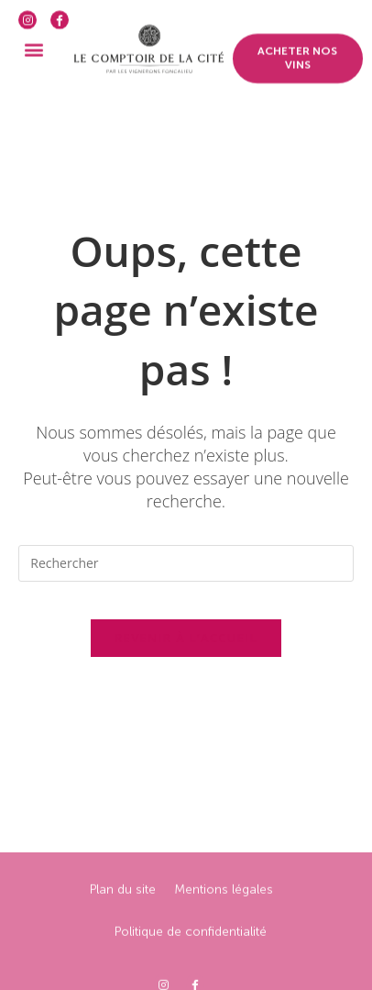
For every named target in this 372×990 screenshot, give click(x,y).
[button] (33, 40)
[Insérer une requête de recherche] (185, 563)
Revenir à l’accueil (186, 637)
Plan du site (123, 938)
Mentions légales (223, 938)
